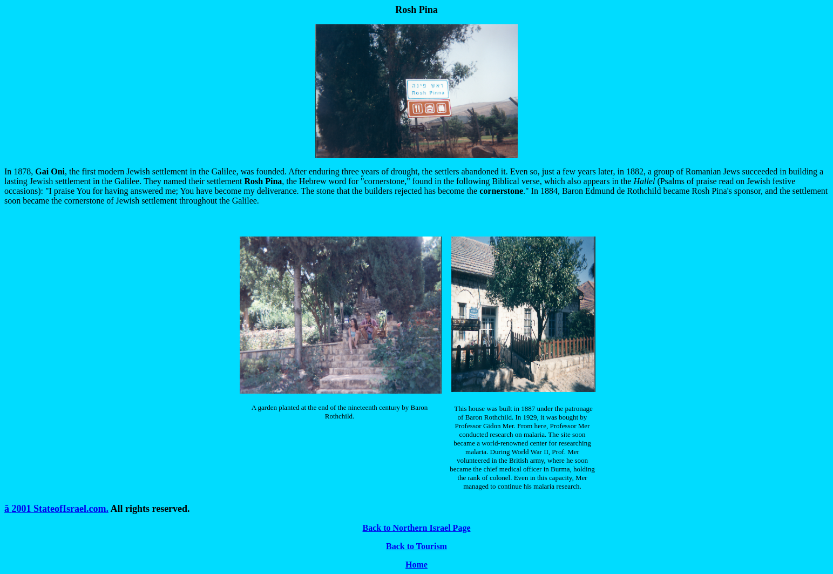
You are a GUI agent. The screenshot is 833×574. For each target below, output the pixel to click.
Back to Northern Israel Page (417, 527)
